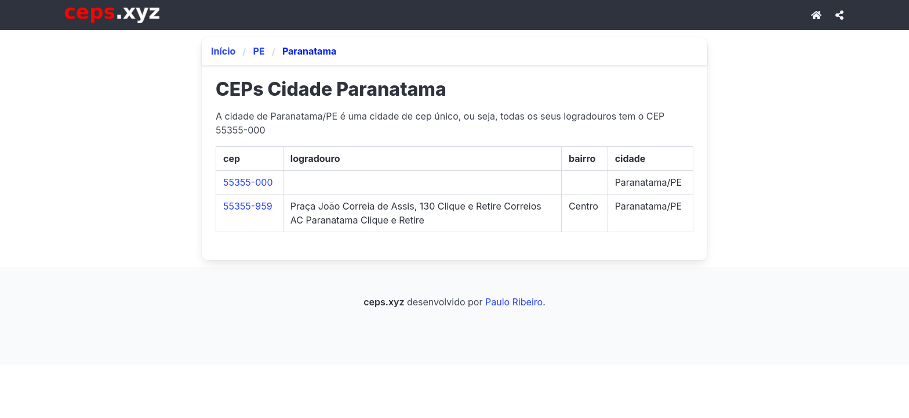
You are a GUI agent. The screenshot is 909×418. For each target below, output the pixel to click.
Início (223, 51)
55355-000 (248, 182)
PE (259, 51)
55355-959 (247, 206)
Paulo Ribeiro (514, 302)
